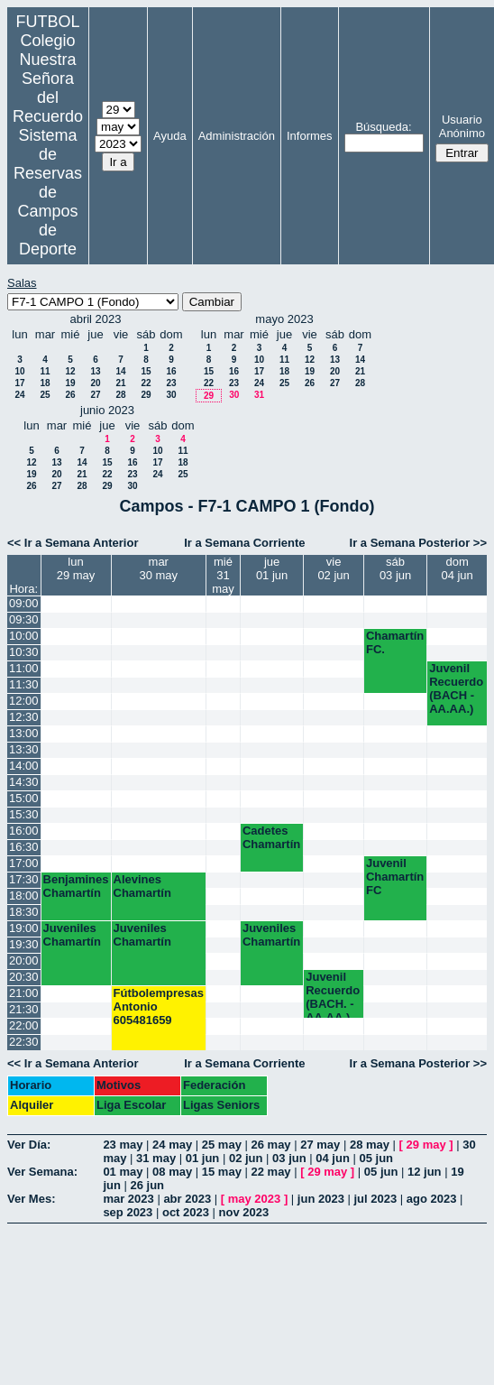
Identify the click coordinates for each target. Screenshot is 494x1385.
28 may (369, 1144)
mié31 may (223, 575)
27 (95, 395)
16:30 (24, 847)
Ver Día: (28, 1144)
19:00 (24, 928)
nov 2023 (244, 1212)
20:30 (24, 976)
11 (45, 371)
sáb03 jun (395, 568)
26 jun (148, 1185)
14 (120, 371)
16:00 (24, 830)
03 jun (289, 1158)
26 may (271, 1144)
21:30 (24, 1009)
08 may (172, 1171)
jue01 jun (272, 568)
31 (259, 395)
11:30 (24, 684)
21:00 (24, 993)
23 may (122, 1144)
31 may (156, 1158)
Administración (236, 136)
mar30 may (158, 568)
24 (19, 395)
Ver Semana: (42, 1171)
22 (146, 383)
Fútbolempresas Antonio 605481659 (159, 1006)
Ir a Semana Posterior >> (418, 542)
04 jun (333, 1158)
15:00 (24, 798)
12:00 (24, 700)
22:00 (24, 1025)
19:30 (24, 944)
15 (146, 371)
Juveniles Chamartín (72, 934)
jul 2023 (375, 1198)
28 (120, 395)
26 (70, 395)
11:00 (24, 668)
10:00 (24, 635)
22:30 (24, 1041)
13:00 (24, 733)
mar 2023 (128, 1198)
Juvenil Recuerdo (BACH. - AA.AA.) (333, 994)
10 (19, 371)
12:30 (24, 717)
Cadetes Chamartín (271, 837)
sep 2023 (127, 1212)
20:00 (24, 960)
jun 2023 (320, 1198)
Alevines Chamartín (142, 886)
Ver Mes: (31, 1198)
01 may (122, 1171)
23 (171, 383)
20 (95, 383)
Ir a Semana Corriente (244, 542)
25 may (222, 1144)
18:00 (24, 895)
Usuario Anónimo (462, 126)
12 (70, 371)
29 (146, 395)
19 (70, 383)
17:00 (24, 863)
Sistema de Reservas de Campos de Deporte (48, 192)
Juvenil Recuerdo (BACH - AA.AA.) (456, 688)
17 (19, 383)
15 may (222, 1171)
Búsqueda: (383, 127)
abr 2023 (187, 1198)
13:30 (24, 749)
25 (45, 395)
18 (45, 383)
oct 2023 (185, 1212)
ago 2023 (432, 1198)
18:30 (24, 912)
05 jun (376, 1158)
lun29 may (76, 568)
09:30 (24, 619)
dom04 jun (456, 568)
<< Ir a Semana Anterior (72, 542)
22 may (271, 1171)
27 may (320, 1144)
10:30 (24, 652)
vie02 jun (333, 568)
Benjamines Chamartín (76, 886)
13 (95, 371)
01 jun (203, 1158)
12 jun (424, 1171)
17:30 (24, 879)
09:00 (24, 603)
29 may (426, 1144)
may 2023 (254, 1198)
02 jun (246, 1158)
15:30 (24, 814)
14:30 (24, 782)
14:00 (24, 765)
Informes (310, 136)
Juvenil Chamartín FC (395, 876)
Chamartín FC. (395, 642)
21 (120, 383)
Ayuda (170, 136)
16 (171, 371)
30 (171, 395)
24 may (172, 1144)
